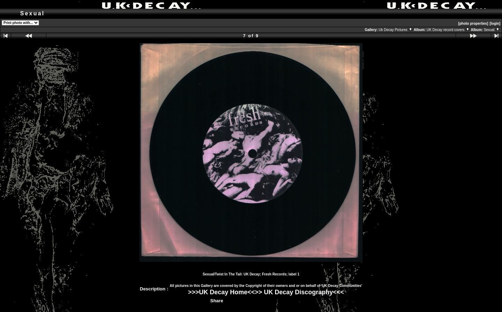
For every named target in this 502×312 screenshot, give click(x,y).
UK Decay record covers (448, 30)
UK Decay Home (223, 292)
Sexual (492, 30)
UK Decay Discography (298, 292)
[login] (494, 23)
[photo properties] (473, 23)
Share (216, 300)
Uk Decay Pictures (396, 30)
